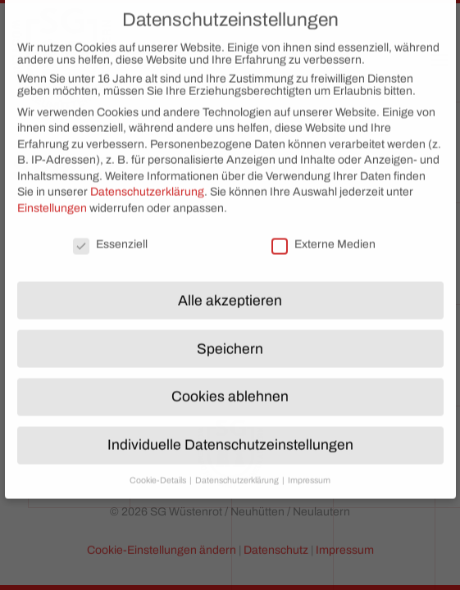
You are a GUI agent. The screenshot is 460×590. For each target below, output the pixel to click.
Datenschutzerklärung (147, 181)
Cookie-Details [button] (159, 469)
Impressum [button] (309, 469)
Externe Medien (323, 232)
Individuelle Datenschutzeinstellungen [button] (230, 434)
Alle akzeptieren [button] (230, 289)
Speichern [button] (230, 337)
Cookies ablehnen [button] (230, 385)
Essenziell (110, 232)
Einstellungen (52, 196)
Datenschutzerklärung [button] (237, 469)
